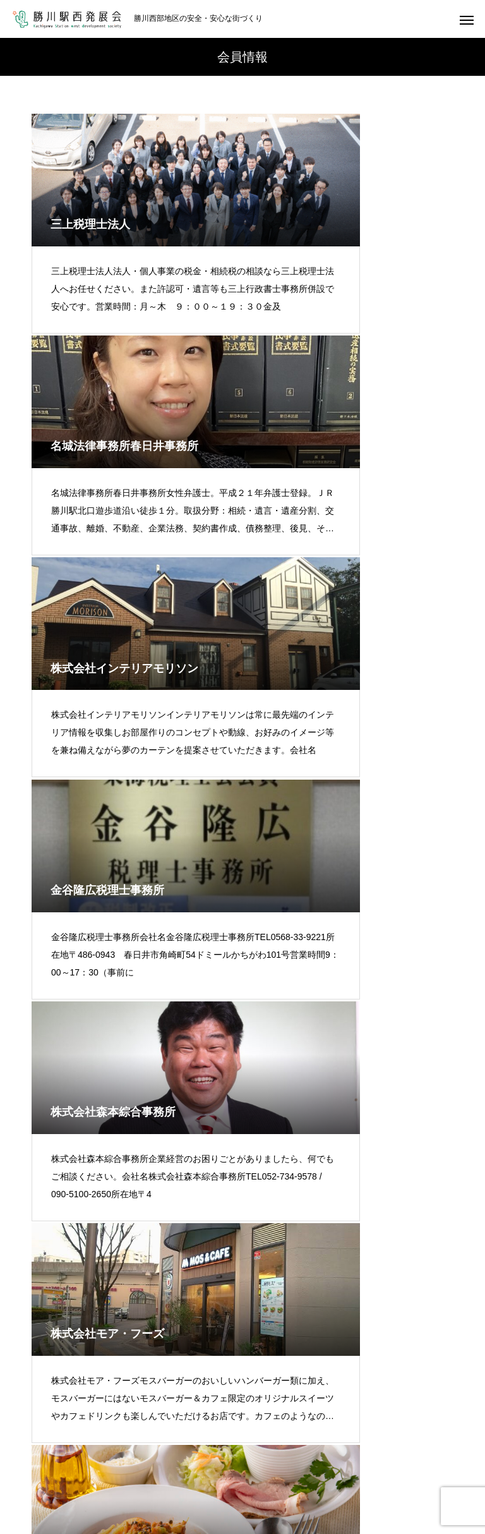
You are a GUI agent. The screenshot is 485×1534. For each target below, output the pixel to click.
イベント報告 (368, 1462)
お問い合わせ (329, 1477)
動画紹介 (147, 1477)
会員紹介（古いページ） (190, 1462)
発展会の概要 (89, 1462)
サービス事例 (447, 1462)
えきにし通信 (290, 1462)
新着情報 (207, 1477)
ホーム (24, 1462)
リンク (264, 1477)
